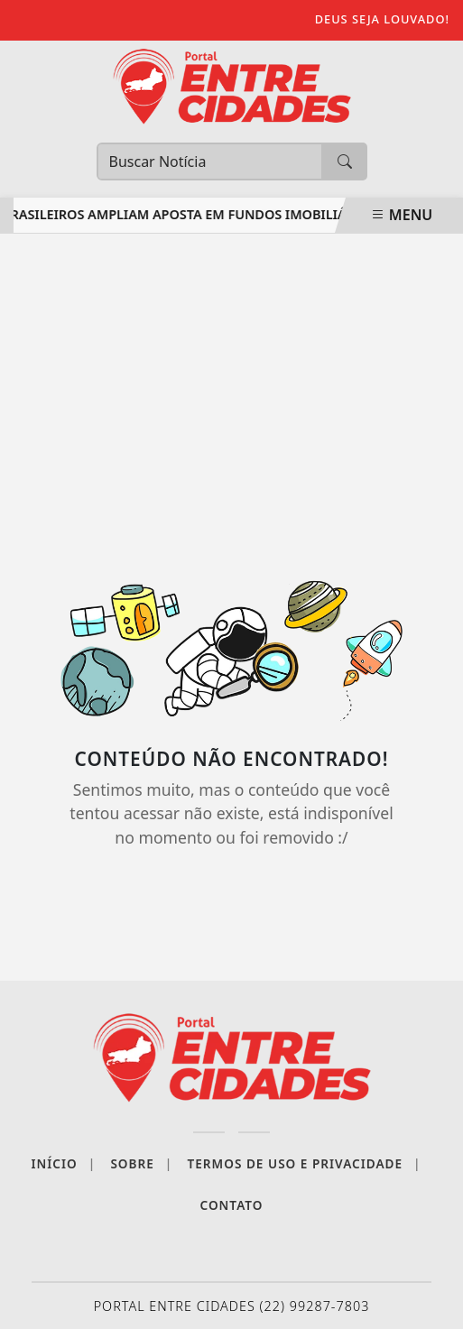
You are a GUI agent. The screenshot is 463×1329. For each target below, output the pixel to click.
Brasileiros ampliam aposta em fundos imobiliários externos (226, 214)
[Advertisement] (231, 396)
